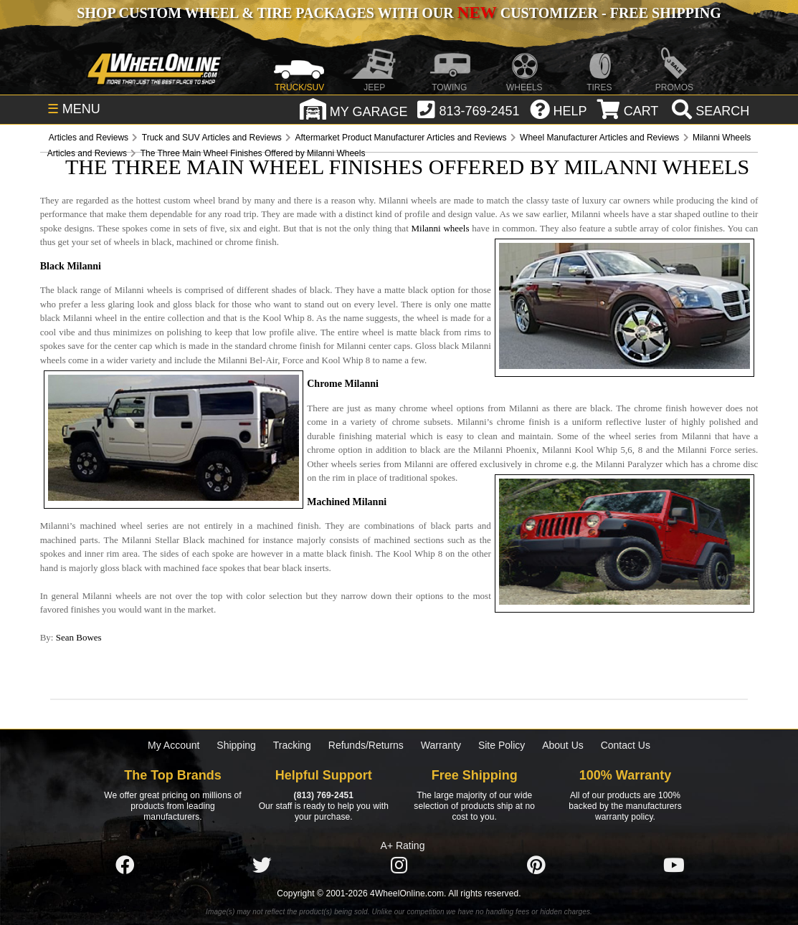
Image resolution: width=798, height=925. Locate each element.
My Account (173, 745)
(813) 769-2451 (323, 795)
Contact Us (625, 745)
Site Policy (501, 745)
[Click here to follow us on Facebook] (124, 865)
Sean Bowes (79, 637)
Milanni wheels (441, 228)
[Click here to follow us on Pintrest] (536, 865)
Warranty (441, 745)
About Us (563, 745)
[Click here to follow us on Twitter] (261, 865)
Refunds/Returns (366, 745)
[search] (708, 111)
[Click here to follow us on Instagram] (399, 865)
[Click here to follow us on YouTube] (674, 865)
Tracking (292, 745)
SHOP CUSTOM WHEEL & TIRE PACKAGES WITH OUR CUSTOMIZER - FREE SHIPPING (399, 13)
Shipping (236, 745)
